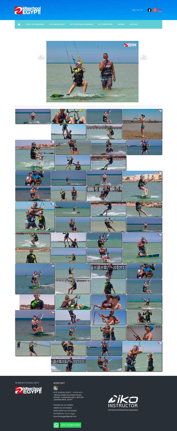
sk (141, 10)
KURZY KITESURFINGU (35, 24)
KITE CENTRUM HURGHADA (81, 24)
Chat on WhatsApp (70, 425)
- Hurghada (67, 392)
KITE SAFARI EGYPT (57, 24)
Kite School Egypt (68, 413)
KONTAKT (134, 24)
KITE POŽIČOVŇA (105, 24)
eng (133, 10)
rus (138, 10)
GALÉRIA (121, 24)
